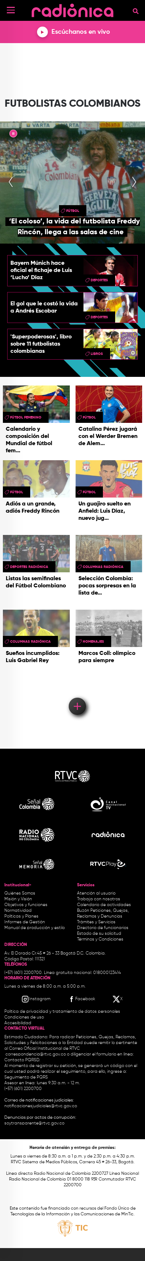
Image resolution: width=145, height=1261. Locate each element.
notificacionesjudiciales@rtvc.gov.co (40, 1106)
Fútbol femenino (25, 417)
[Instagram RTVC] (35, 999)
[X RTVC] (118, 999)
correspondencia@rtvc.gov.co (35, 1054)
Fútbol (72, 211)
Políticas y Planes (21, 916)
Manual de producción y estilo (34, 928)
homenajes (93, 641)
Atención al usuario (96, 893)
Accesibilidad (18, 1023)
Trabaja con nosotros (98, 899)
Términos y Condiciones (100, 939)
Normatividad (18, 911)
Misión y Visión (18, 899)
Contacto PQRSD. (22, 1060)
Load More (77, 696)
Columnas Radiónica (103, 567)
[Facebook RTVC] (81, 999)
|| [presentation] (13, 135)
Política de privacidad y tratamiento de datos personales (62, 1012)
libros (97, 354)
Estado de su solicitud (99, 934)
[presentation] (10, 182)
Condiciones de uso (24, 1017)
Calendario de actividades (104, 905)
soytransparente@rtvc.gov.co (34, 1123)
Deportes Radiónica (29, 567)
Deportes (99, 280)
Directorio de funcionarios (102, 928)
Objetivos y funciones (25, 905)
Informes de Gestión (24, 922)
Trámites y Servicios (96, 922)
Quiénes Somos (19, 893)
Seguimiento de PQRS (26, 1077)
